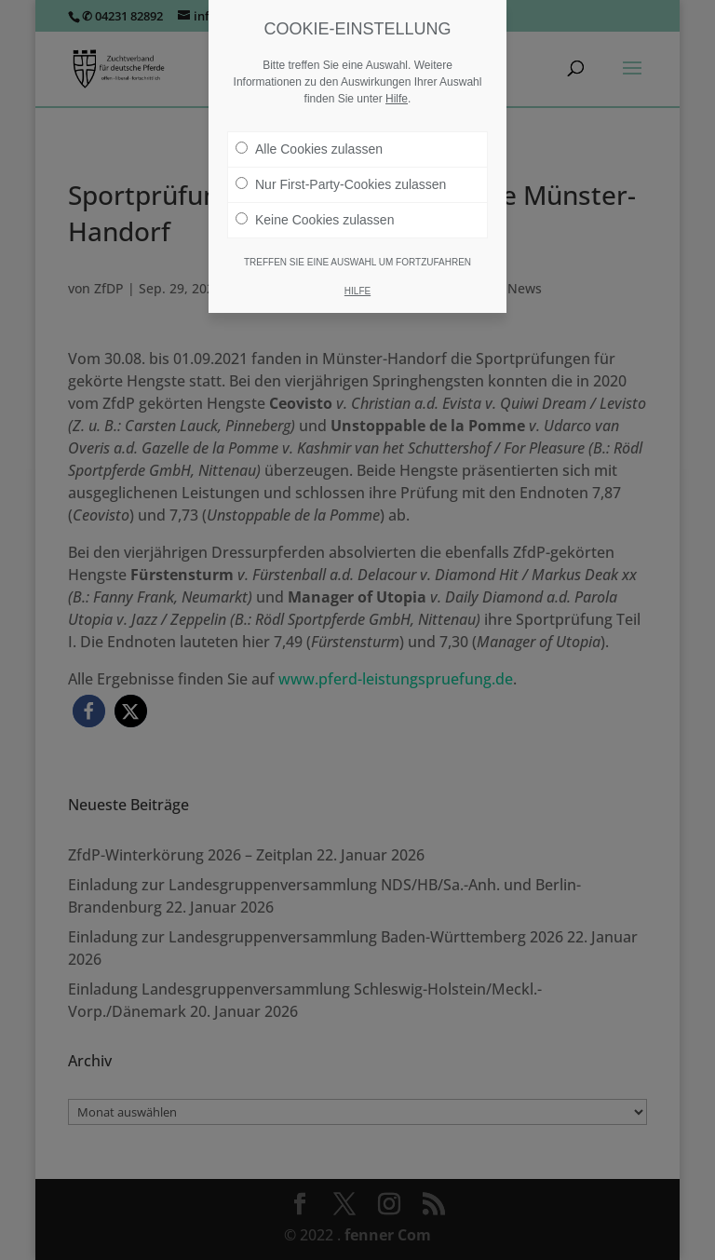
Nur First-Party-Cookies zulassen (341, 184)
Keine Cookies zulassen (315, 219)
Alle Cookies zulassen (309, 149)
